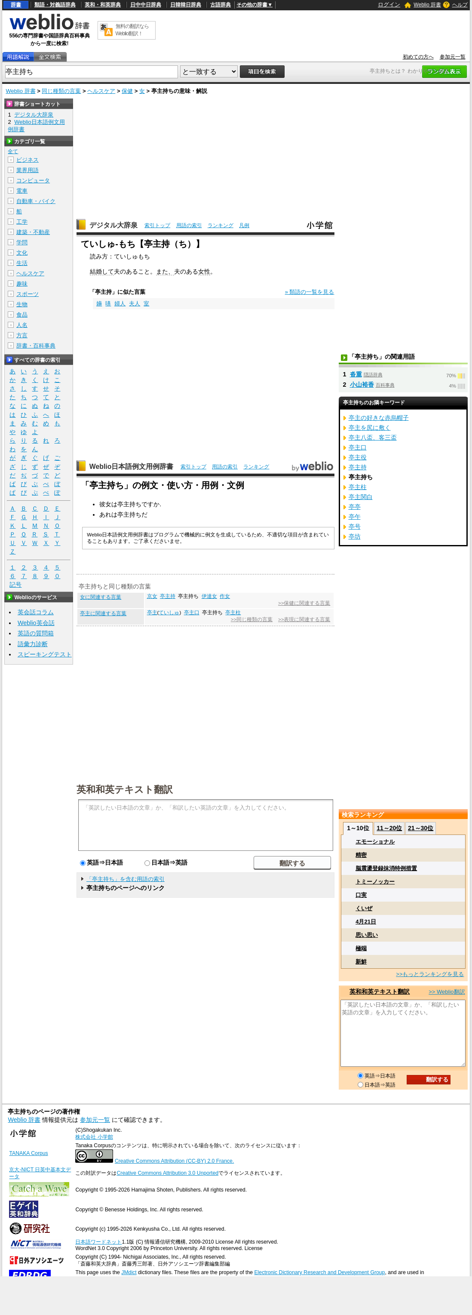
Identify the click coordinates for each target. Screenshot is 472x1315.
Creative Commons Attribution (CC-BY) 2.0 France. (174, 1161)
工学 (22, 222)
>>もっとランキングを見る (430, 974)
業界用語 (27, 170)
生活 (22, 263)
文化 (22, 252)
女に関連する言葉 (100, 597)
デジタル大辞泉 (113, 225)
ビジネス (27, 160)
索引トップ (157, 225)
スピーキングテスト (45, 654)
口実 (361, 895)
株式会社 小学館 (94, 1137)
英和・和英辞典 (103, 5)
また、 (165, 271)
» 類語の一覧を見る (309, 292)
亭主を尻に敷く (370, 427)
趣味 (22, 283)
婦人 (120, 303)
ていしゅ (169, 612)
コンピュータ (33, 180)
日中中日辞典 (145, 5)
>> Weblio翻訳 (447, 992)
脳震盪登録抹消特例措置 (386, 868)
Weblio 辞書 (427, 5)
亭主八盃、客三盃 (373, 437)
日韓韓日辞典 (185, 5)
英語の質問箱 (36, 633)
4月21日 (366, 921)
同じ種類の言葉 (61, 91)
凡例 (244, 225)
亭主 (152, 612)
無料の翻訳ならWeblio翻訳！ (132, 30)
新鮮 (361, 961)
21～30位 (420, 828)
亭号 (355, 526)
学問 (22, 242)
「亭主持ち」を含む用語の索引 (125, 879)
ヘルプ (460, 5)
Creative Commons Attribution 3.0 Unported (167, 1173)
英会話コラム (36, 612)
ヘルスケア (101, 91)
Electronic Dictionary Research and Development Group (319, 1272)
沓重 (356, 374)
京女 (152, 596)
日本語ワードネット (98, 1242)
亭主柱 (233, 612)
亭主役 (358, 457)
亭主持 (167, 596)
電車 (22, 191)
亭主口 (191, 612)
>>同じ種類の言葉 (252, 619)
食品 (22, 314)
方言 (22, 335)
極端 (361, 948)
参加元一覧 (453, 57)
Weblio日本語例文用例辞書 (131, 466)
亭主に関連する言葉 (103, 613)
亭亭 (355, 506)
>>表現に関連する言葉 (304, 619)
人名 (22, 325)
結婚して (102, 271)
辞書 (16, 5)
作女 (225, 596)
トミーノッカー (375, 881)
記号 (15, 585)
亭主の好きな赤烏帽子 (379, 417)
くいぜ (364, 908)
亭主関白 (361, 496)
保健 (127, 91)
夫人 (134, 303)
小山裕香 (362, 384)
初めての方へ (418, 57)
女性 (204, 271)
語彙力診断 (33, 644)
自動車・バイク (35, 201)
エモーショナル (375, 841)
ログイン (389, 4)
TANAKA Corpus (28, 1153)
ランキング (220, 225)
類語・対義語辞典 (55, 5)
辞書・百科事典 (35, 345)
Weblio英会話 (36, 622)
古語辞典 (220, 5)
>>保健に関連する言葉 (304, 603)
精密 (361, 855)
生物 (22, 304)
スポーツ (27, 294)
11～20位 (389, 828)
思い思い (367, 935)
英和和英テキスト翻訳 (125, 788)
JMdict (128, 1272)
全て (13, 151)
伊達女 (209, 596)
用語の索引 (189, 225)
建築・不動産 (33, 232)
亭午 (355, 516)
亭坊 (355, 536)
